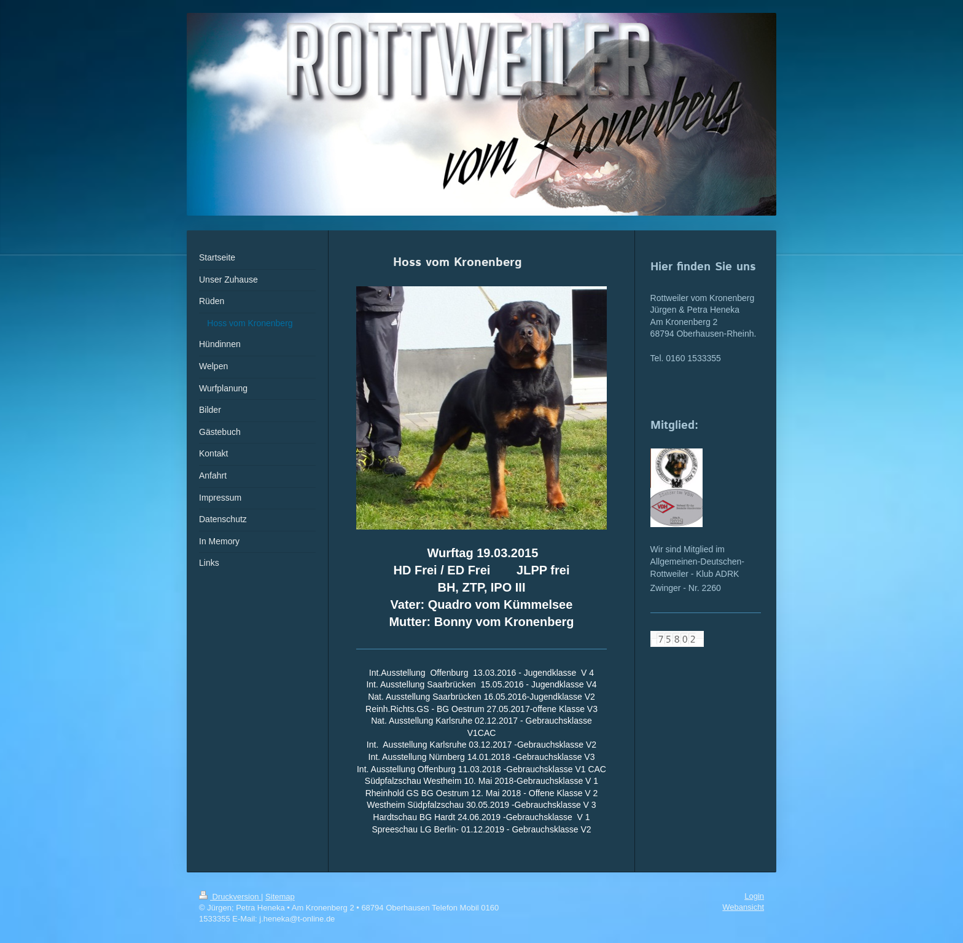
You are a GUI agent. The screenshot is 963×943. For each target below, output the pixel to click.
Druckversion (230, 896)
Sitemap (280, 896)
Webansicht (743, 907)
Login (754, 896)
